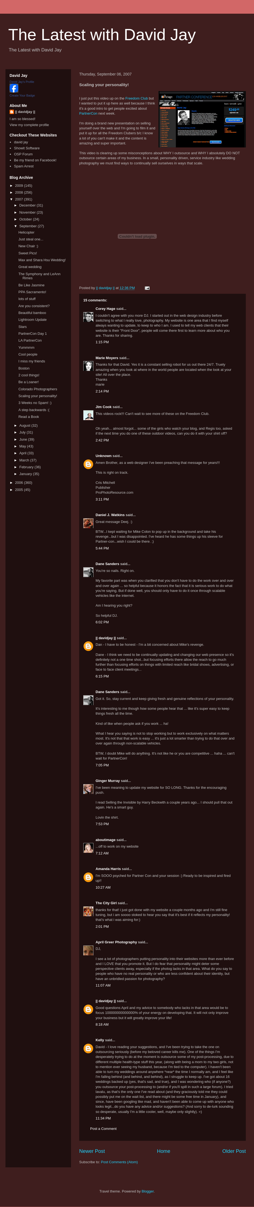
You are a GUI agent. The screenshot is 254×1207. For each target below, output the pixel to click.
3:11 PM (102, 499)
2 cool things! (28, 375)
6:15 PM (102, 676)
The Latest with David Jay (102, 34)
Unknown (104, 456)
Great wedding (30, 267)
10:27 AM (103, 887)
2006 (19, 483)
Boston (23, 368)
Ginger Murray (108, 781)
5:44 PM (102, 548)
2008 (19, 192)
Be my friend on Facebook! (35, 160)
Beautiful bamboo (32, 313)
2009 (19, 186)
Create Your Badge (22, 95)
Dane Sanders (107, 564)
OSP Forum (23, 154)
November (28, 212)
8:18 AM (102, 1024)
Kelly (100, 1040)
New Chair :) (28, 246)
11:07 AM (103, 985)
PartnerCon (88, 113)
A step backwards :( (33, 410)
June (23, 439)
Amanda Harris (108, 869)
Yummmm (26, 347)
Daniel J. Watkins (110, 515)
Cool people (27, 354)
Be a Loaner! (28, 382)
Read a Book (28, 417)
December (28, 205)
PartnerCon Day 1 (32, 333)
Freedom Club (136, 98)
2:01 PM (102, 926)
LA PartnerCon (30, 340)
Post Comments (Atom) (119, 1162)
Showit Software (27, 148)
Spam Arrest (24, 166)
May (23, 446)
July (23, 432)
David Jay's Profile (22, 81)
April (23, 453)
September (28, 226)
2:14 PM (102, 391)
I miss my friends (31, 361)
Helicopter (26, 232)
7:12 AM (102, 853)
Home (163, 1151)
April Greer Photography (116, 942)
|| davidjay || (106, 638)
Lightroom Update (32, 320)
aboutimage (106, 840)
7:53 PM (102, 824)
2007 (19, 199)
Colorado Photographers (37, 389)
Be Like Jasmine (31, 285)
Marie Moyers (107, 358)
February (27, 467)
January (26, 474)
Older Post (234, 1151)
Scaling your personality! (37, 396)
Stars (22, 327)
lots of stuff (27, 299)
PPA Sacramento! (32, 292)
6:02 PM (102, 622)
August (25, 425)
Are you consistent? (33, 306)
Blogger (148, 1191)
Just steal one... (30, 239)
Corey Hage (105, 309)
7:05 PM (102, 765)
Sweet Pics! (27, 253)
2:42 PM (102, 440)
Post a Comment (103, 1129)
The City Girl (106, 903)
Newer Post (92, 1151)
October (26, 219)
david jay (21, 142)
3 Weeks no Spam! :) (34, 403)
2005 (19, 490)
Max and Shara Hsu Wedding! (42, 260)
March (24, 460)
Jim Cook (104, 407)
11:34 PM (103, 1118)
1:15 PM (102, 342)
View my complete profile (29, 125)
